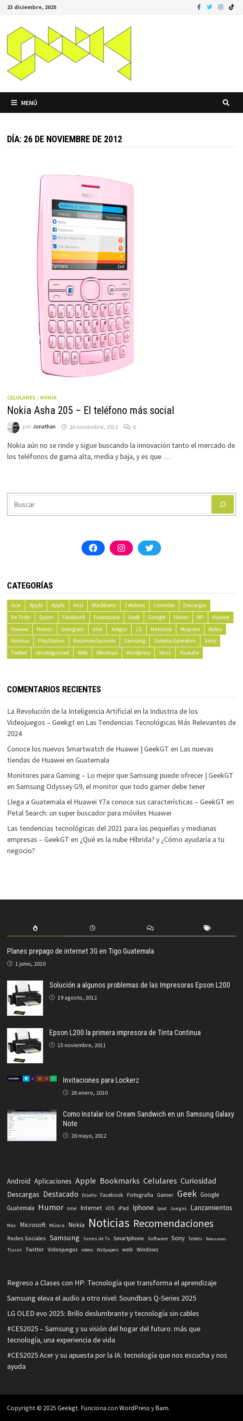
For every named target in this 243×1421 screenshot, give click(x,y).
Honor (181, 617)
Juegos (119, 629)
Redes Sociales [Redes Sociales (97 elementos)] (26, 1238)
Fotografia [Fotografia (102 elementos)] (140, 1195)
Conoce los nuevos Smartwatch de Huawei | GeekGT (88, 749)
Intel (97, 629)
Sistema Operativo (175, 640)
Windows (107, 652)
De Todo (21, 617)
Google (156, 617)
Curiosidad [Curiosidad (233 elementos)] (198, 1181)
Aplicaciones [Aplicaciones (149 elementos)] (53, 1181)
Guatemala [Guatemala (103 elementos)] (20, 1208)
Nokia (48, 397)
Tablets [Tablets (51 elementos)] (195, 1239)
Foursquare (107, 617)
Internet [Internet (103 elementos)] (91, 1208)
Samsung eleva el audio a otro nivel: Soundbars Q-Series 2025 (101, 1298)
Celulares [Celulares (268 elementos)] (160, 1180)
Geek (134, 617)
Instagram (72, 629)
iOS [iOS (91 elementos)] (110, 1208)
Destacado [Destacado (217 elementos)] (60, 1194)
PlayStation (51, 640)
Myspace (190, 629)
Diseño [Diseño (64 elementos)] (89, 1195)
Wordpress (138, 652)
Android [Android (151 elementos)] (19, 1181)
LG (139, 629)
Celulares (21, 397)
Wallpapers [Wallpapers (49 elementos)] (107, 1250)
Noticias (20, 640)
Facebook (74, 617)
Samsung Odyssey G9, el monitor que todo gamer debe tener (110, 786)
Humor (45, 629)
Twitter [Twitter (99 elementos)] (34, 1249)
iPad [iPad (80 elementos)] (123, 1208)
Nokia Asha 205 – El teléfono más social (90, 410)
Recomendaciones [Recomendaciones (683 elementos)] (173, 1223)
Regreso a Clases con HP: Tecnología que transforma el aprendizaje (112, 1282)
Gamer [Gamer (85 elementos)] (165, 1195)
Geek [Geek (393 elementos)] (187, 1193)
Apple (36, 605)
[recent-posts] (92, 928)
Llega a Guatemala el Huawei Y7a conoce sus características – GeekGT (116, 801)
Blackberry (104, 605)
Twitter (19, 652)
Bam (161, 1408)
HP (200, 617)
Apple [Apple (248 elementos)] (85, 1181)
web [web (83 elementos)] (127, 1249)
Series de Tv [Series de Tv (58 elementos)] (96, 1238)
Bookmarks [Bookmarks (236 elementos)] (120, 1181)
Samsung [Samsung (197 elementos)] (64, 1237)
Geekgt (68, 1408)
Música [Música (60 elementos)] (57, 1225)
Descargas (194, 605)
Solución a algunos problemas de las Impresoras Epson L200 (139, 985)
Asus (78, 605)
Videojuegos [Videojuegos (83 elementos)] (62, 1249)
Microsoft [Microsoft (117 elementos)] (33, 1225)
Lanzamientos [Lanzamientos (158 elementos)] (211, 1207)
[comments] (149, 928)
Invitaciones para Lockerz (101, 1080)
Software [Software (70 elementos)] (158, 1238)
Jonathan (44, 427)
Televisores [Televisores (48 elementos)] (216, 1239)
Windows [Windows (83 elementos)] (147, 1249)
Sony (210, 640)
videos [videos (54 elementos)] (87, 1250)
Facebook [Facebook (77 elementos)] (111, 1195)
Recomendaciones (94, 640)
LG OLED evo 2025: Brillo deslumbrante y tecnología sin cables (103, 1313)
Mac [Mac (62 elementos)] (11, 1225)
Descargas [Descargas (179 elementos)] (23, 1194)
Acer (16, 605)
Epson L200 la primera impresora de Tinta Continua (125, 1032)
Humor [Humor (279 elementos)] (50, 1207)
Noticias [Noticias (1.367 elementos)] (109, 1222)
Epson (46, 617)
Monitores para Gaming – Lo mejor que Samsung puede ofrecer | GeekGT (120, 775)
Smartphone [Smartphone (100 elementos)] (128, 1238)
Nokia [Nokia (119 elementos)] (76, 1225)
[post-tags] (207, 928)
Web (83, 652)
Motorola (161, 629)
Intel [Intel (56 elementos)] (72, 1208)
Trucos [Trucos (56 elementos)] (14, 1250)
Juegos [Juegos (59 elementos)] (178, 1208)
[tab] (35, 928)
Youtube (189, 652)
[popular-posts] (35, 928)
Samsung (134, 640)
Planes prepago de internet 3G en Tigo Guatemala (80, 951)
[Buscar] (223, 504)
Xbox (165, 652)
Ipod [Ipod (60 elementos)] (161, 1208)
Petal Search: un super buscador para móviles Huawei (89, 813)
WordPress (134, 1408)
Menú (24, 102)
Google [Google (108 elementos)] (209, 1195)
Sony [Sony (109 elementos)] (178, 1238)
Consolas (164, 605)
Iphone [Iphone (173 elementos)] (143, 1207)
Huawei (220, 617)
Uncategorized (52, 652)
